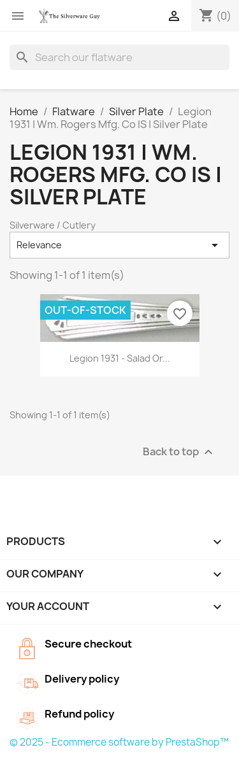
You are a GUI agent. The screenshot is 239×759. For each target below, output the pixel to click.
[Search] (119, 57)
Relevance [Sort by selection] (119, 245)
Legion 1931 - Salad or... (119, 358)
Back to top (179, 452)
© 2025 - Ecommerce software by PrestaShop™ (119, 742)
